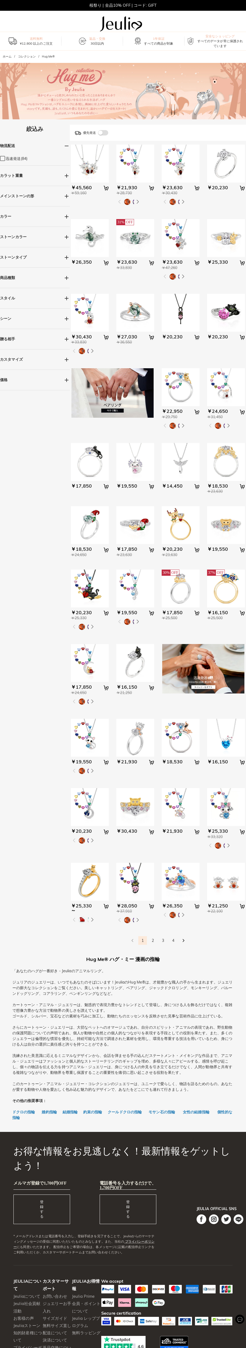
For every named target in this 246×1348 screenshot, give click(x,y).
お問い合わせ (55, 1296)
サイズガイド (55, 1318)
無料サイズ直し (57, 1325)
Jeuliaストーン (26, 1325)
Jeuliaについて (26, 1296)
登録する (42, 1209)
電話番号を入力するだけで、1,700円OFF (128, 1185)
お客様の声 (23, 1318)
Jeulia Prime (83, 1296)
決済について (55, 1340)
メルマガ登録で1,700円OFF (40, 1183)
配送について (55, 1332)
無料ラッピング (86, 1332)
